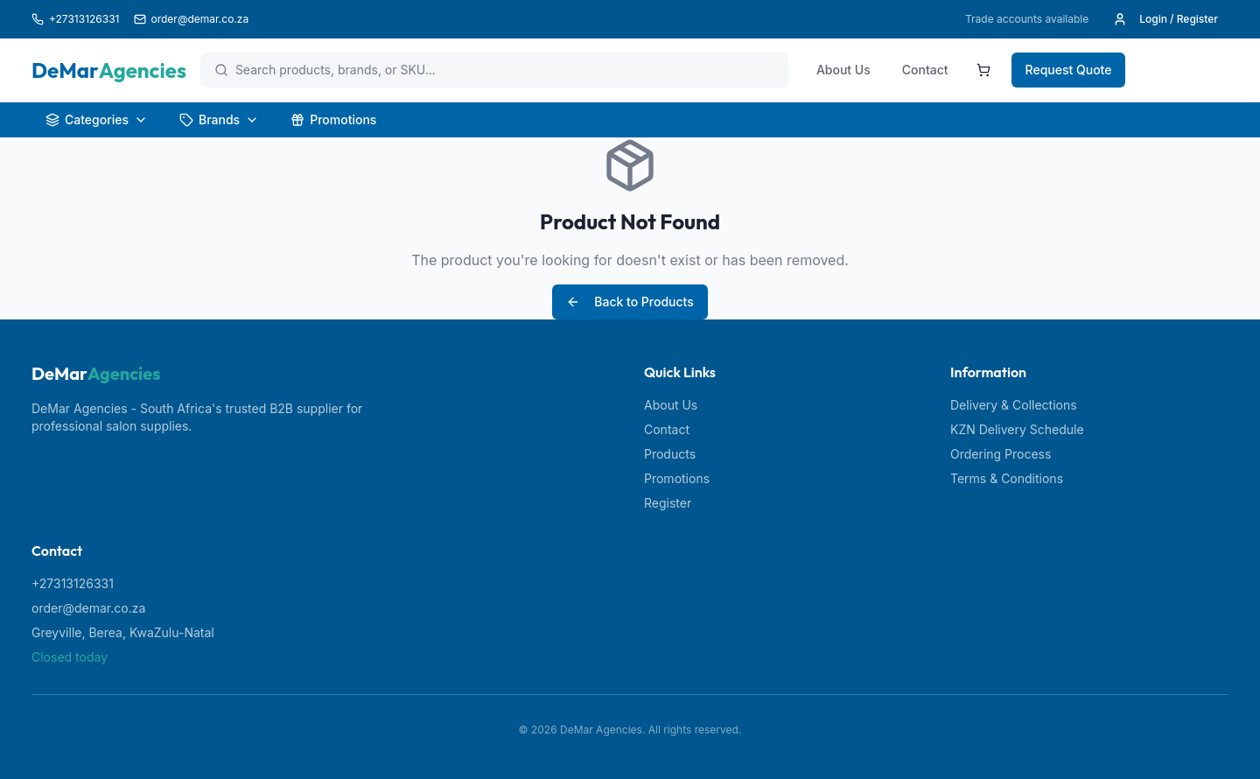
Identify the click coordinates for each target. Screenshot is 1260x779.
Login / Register (1165, 19)
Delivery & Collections (1013, 404)
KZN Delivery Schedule (1017, 429)
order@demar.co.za (88, 607)
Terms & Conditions (1006, 478)
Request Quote (1069, 69)
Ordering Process (1000, 453)
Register (667, 502)
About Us (843, 69)
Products (670, 453)
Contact (925, 69)
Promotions (333, 119)
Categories (97, 119)
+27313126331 (73, 583)
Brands (219, 119)
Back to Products (630, 301)
